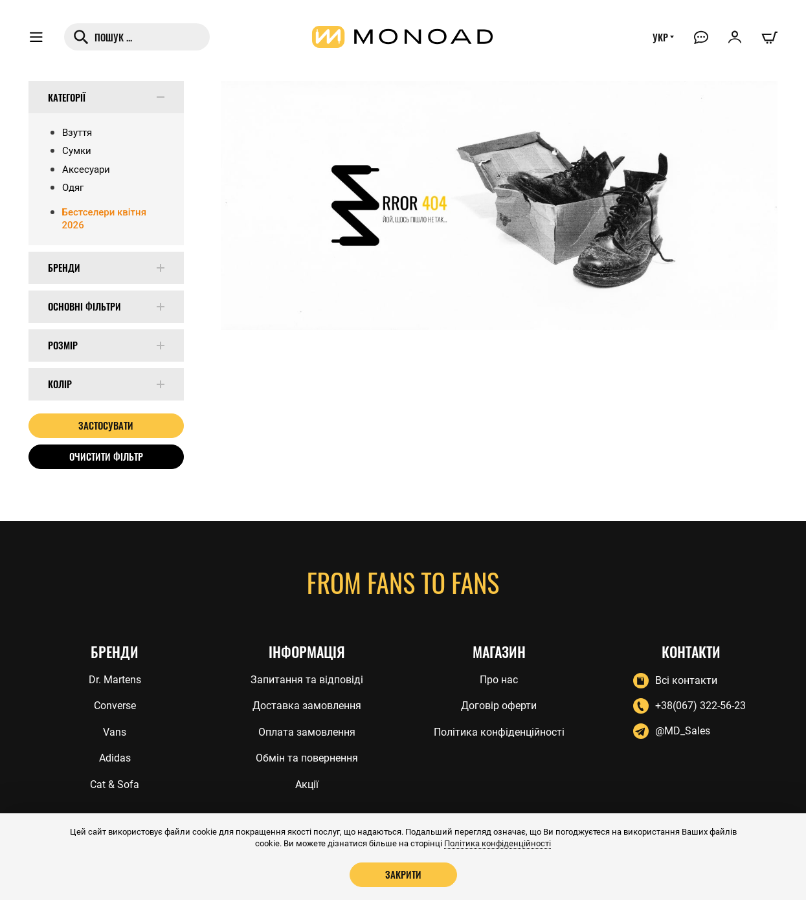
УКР (660, 37)
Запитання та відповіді (307, 680)
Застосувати (105, 425)
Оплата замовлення (306, 732)
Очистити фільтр (106, 456)
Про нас (499, 680)
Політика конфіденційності (499, 732)
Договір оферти (499, 705)
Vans (114, 732)
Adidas (115, 758)
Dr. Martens (115, 680)
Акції (307, 784)
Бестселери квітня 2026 (104, 218)
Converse (115, 705)
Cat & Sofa (114, 784)
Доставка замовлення (306, 705)
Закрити (403, 874)
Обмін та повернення (307, 758)
